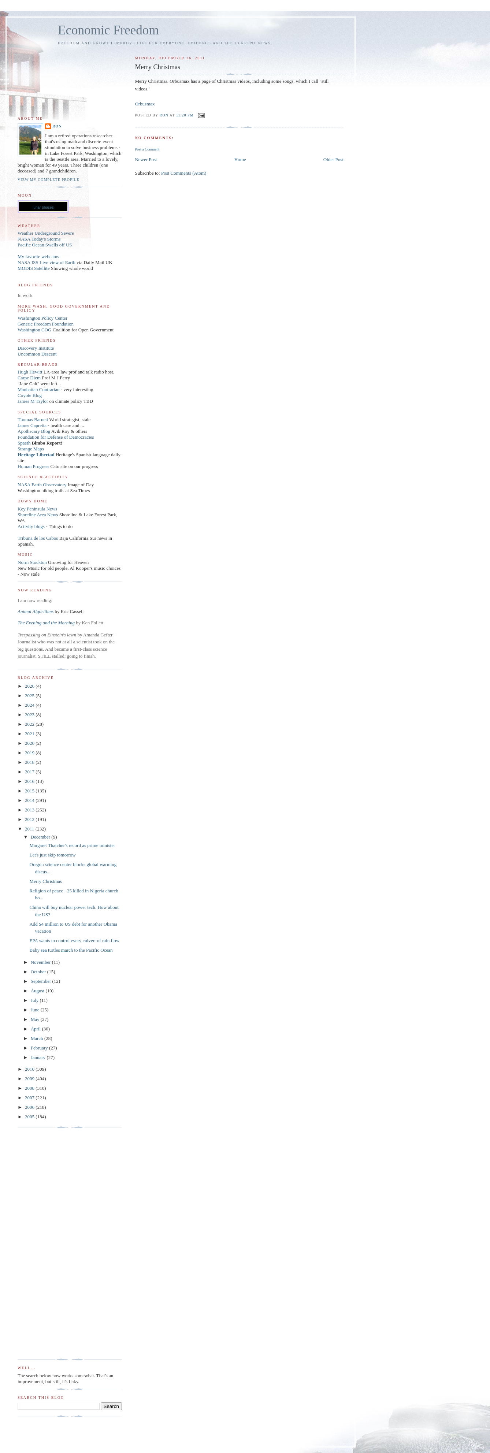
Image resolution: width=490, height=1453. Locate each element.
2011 (30, 829)
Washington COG (34, 329)
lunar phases (43, 207)
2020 (30, 743)
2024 (30, 705)
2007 (30, 1097)
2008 (30, 1088)
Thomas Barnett (33, 419)
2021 (30, 733)
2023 (30, 714)
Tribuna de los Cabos (38, 538)
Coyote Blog (30, 395)
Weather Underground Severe (46, 233)
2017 (30, 771)
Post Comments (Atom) (184, 173)
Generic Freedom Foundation (46, 324)
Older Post (333, 159)
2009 (30, 1078)
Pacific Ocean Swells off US (45, 245)
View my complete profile (48, 180)
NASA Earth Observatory (42, 484)
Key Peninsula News (37, 509)
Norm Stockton (32, 562)
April (36, 1029)
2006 (30, 1107)
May (36, 1019)
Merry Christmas (45, 881)
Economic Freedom (108, 30)
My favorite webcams (38, 256)
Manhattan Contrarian (38, 389)
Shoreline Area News (38, 514)
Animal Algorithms (36, 611)
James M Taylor (33, 401)
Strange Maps (31, 448)
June (36, 1009)
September (41, 981)
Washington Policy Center (42, 318)
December (41, 837)
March (37, 1038)
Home (240, 159)
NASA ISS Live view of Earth (46, 262)
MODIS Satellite (34, 268)
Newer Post (146, 159)
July (35, 1000)
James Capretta (32, 425)
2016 (30, 781)
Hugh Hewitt (30, 372)
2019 (30, 752)
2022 (30, 724)
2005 (30, 1116)
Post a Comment (147, 149)
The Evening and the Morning (47, 622)
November (41, 962)
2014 (30, 800)
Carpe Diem (29, 377)
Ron (57, 126)
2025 (30, 695)
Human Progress (33, 466)
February (40, 1048)
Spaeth (24, 443)
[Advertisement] (47, 1243)
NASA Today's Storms (39, 239)
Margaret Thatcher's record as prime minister (72, 845)
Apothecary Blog (34, 431)
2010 (30, 1069)
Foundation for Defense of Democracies (56, 437)
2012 (30, 819)
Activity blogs (31, 526)
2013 (30, 810)
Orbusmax (145, 104)
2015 (30, 791)
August (38, 990)
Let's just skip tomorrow (52, 855)
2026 (30, 686)
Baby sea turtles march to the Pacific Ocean (70, 950)
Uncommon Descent (37, 354)
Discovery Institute (36, 348)
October (39, 971)
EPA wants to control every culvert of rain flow (74, 940)
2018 (30, 762)
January (39, 1057)
